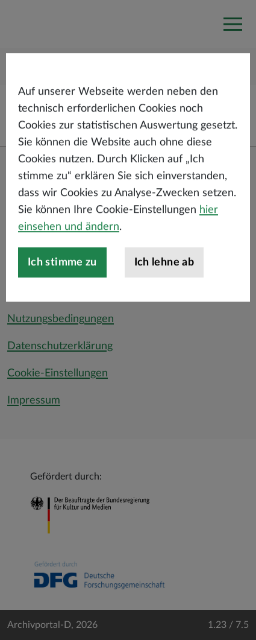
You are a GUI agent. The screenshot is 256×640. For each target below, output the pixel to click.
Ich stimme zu (62, 289)
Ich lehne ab (164, 289)
